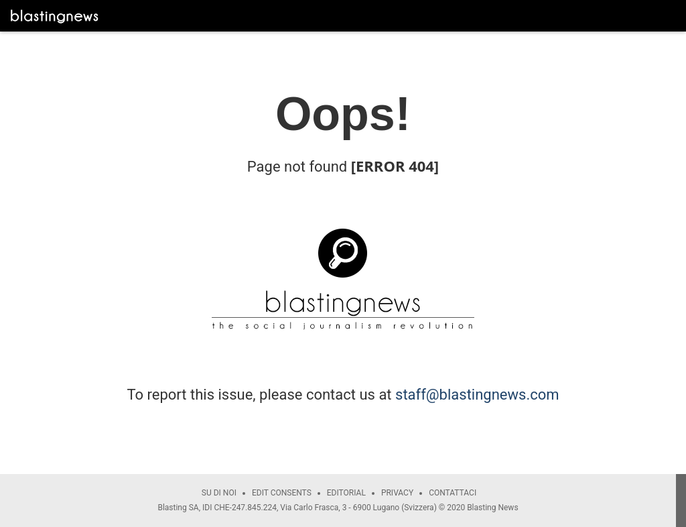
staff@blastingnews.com (477, 394)
